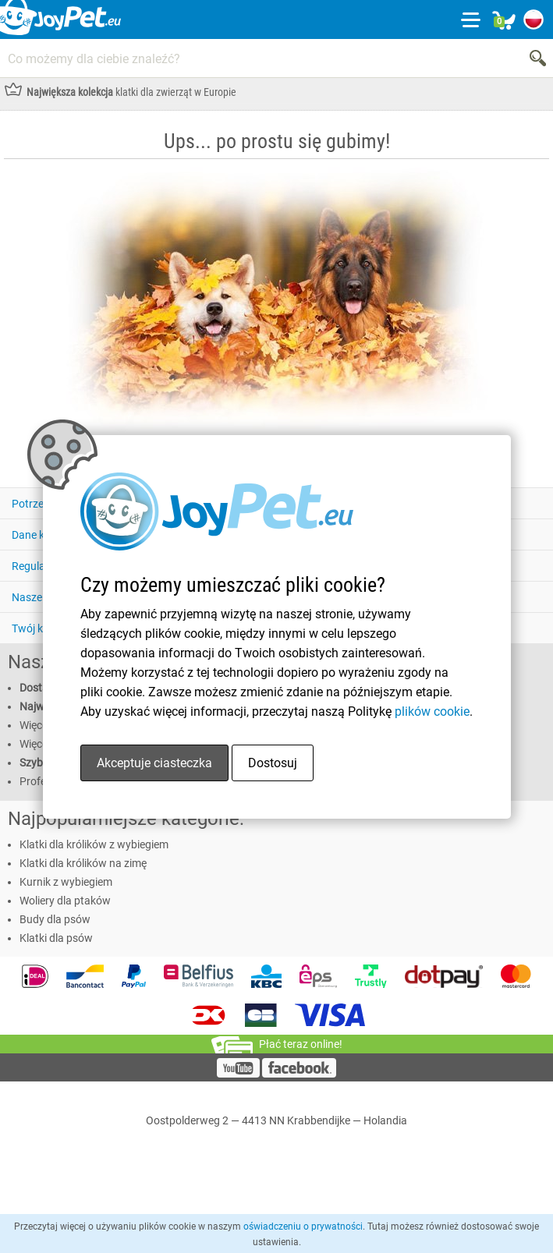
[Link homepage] (60, 19)
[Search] (539, 58)
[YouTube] (238, 1073)
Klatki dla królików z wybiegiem (93, 844)
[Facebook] (299, 1073)
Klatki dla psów (56, 938)
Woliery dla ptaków (65, 900)
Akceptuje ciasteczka (154, 763)
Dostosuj (272, 763)
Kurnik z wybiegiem (65, 882)
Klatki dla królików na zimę (83, 863)
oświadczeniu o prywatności (303, 1226)
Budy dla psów (54, 919)
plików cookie (432, 711)
